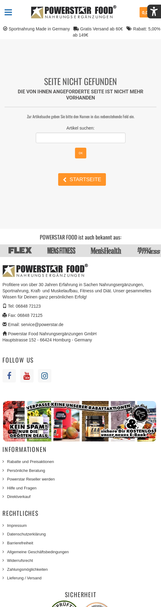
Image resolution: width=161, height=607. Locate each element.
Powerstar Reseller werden (31, 479)
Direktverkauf (19, 496)
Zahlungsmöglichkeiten (27, 569)
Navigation (8, 12)
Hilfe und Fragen (21, 488)
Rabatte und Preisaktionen (30, 461)
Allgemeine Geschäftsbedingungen (38, 552)
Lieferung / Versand (24, 578)
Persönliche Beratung (26, 470)
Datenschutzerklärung (26, 534)
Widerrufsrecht (20, 560)
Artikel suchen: (80, 128)
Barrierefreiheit (20, 543)
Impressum (17, 525)
